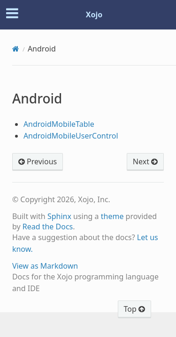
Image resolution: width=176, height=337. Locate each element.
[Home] (15, 48)
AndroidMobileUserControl (70, 136)
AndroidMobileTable (58, 124)
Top (134, 309)
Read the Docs (48, 226)
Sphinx (59, 216)
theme (112, 216)
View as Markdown (45, 266)
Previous (37, 161)
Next (145, 161)
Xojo (94, 14)
